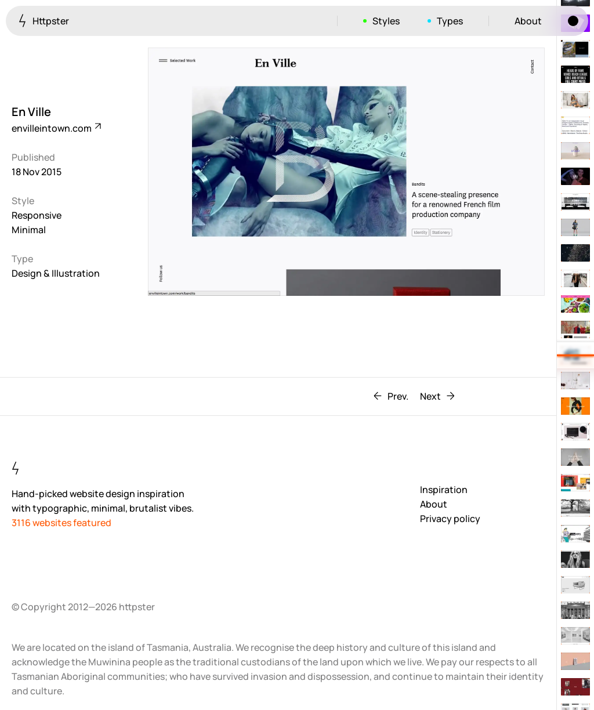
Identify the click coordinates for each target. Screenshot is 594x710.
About (528, 21)
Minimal (29, 229)
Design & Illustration (56, 273)
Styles (386, 21)
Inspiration (444, 489)
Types (450, 21)
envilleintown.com (56, 128)
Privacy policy (450, 518)
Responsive (36, 215)
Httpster (44, 20)
